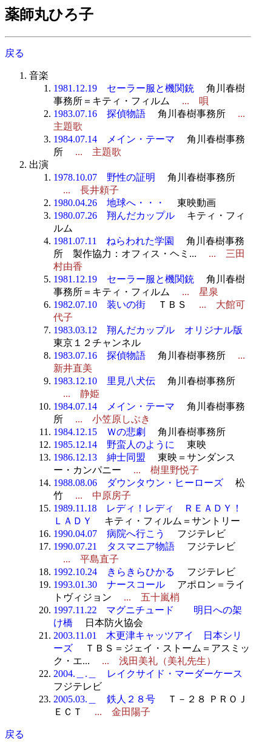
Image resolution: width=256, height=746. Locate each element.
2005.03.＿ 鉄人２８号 (104, 699)
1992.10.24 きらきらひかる (114, 572)
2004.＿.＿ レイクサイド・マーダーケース (148, 673)
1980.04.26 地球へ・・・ (109, 203)
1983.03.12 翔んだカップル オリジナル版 (148, 330)
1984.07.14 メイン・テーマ (114, 139)
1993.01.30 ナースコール (109, 584)
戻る (14, 53)
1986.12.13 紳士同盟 (99, 457)
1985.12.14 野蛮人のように (114, 444)
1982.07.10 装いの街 (99, 304)
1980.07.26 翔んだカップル (114, 215)
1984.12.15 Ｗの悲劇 (99, 432)
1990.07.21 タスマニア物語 (114, 546)
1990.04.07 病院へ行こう (109, 533)
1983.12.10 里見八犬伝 (104, 381)
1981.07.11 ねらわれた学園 (113, 241)
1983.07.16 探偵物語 (99, 113)
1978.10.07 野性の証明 (104, 177)
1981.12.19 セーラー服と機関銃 (123, 88)
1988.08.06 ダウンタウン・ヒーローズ (138, 483)
